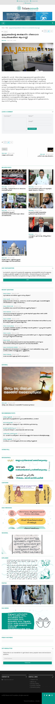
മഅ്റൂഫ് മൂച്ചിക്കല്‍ (7, 417)
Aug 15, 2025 (11, 403)
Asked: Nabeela (7, 354)
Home (3, 28)
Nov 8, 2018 (11, 257)
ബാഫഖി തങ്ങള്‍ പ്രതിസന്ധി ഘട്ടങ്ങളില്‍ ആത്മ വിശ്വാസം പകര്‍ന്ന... (40, 189)
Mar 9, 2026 (15, 354)
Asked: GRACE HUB (8, 306)
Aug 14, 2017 (38, 210)
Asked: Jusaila (7, 333)
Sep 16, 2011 (49, 154)
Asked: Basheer (7, 312)
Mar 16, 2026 (17, 306)
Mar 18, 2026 (15, 293)
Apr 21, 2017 (11, 210)
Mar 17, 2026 (15, 299)
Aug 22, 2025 (16, 439)
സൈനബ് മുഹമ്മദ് (8, 422)
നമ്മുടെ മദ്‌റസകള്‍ (7, 155)
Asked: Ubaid (6, 340)
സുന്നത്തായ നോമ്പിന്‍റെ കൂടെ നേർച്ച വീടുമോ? (17, 295)
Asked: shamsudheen (8, 326)
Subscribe (27, 663)
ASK (27, 280)
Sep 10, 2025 (17, 422)
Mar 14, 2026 (16, 311)
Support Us (34, 679)
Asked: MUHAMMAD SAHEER (10, 347)
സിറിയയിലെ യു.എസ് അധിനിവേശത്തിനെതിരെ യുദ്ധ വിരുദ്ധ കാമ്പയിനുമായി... (13, 214)
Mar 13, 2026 (15, 318)
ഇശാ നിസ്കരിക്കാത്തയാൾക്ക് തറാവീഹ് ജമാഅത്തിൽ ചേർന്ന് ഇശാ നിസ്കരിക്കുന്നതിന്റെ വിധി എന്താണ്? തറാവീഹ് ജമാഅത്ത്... (23, 343)
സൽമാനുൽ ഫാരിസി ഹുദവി (10, 433)
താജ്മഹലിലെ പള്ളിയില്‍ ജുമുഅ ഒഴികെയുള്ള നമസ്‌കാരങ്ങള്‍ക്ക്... (11, 260)
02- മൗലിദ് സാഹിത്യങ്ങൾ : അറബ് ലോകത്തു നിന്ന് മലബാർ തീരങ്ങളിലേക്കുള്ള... (26, 435)
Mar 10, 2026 (22, 347)
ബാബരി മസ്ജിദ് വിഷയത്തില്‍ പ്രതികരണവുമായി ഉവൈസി (37, 213)
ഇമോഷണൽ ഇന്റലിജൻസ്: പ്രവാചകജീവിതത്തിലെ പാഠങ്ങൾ (21, 419)
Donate (38, 701)
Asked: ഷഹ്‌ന (6, 299)
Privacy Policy (35, 683)
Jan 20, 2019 (38, 186)
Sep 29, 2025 (16, 417)
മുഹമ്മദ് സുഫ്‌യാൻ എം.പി (9, 428)
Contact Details (36, 685)
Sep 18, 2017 (11, 186)
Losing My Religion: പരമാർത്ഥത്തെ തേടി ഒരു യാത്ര (18, 430)
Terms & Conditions (29, 701)
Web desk (4, 40)
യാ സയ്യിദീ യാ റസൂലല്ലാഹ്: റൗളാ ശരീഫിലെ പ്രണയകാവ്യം (20, 424)
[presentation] (15, 134)
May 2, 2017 (38, 234)
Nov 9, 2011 (11, 153)
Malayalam (28, 3)
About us (33, 682)
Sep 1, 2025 (20, 428)
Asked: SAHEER (7, 319)
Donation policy (35, 687)
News (7, 27)
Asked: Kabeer (7, 293)
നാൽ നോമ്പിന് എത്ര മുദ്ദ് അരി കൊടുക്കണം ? (16, 356)
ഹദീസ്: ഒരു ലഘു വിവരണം (45, 156)
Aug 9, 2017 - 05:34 (11, 40)
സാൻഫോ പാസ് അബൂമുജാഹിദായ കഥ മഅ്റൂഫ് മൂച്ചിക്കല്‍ (20, 441)
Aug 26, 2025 (21, 433)
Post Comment (32, 128)
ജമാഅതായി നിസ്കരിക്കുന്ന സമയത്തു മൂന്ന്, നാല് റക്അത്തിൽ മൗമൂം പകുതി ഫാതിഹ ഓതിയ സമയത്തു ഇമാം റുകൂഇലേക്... (25, 350)
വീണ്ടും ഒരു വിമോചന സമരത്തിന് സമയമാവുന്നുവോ (18, 405)
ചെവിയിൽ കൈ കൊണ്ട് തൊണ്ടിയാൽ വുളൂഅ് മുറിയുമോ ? (19, 308)
